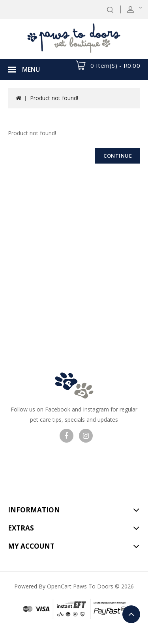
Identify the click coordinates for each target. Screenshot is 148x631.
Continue (117, 155)
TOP (131, 614)
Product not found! (54, 98)
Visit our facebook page (66, 436)
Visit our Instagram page (86, 436)
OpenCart (59, 586)
